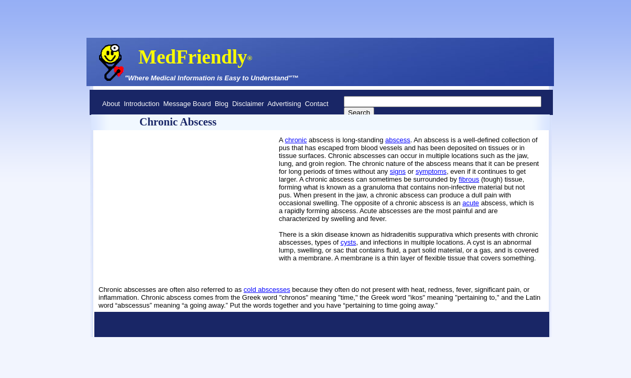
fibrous (469, 179)
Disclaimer (248, 104)
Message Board (187, 104)
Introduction (141, 104)
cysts (348, 242)
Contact (317, 104)
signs (398, 171)
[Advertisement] (147, 172)
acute (470, 203)
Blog (222, 104)
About (111, 104)
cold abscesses (267, 289)
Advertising (284, 104)
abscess (397, 140)
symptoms (431, 171)
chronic (296, 140)
